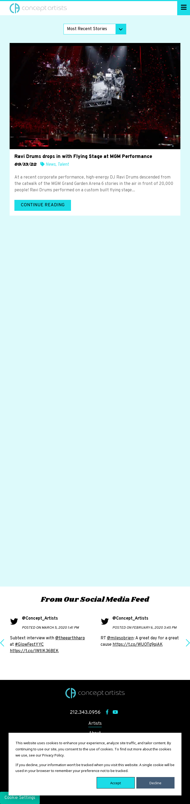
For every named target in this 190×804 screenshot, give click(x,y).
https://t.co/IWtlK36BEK (34, 651)
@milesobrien (120, 638)
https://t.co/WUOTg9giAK (138, 644)
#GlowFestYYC (29, 644)
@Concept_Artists (40, 618)
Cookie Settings (20, 798)
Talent (63, 164)
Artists (95, 723)
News (51, 164)
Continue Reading (43, 205)
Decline (155, 782)
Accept (115, 782)
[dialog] (95, 764)
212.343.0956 (85, 713)
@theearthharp (70, 638)
